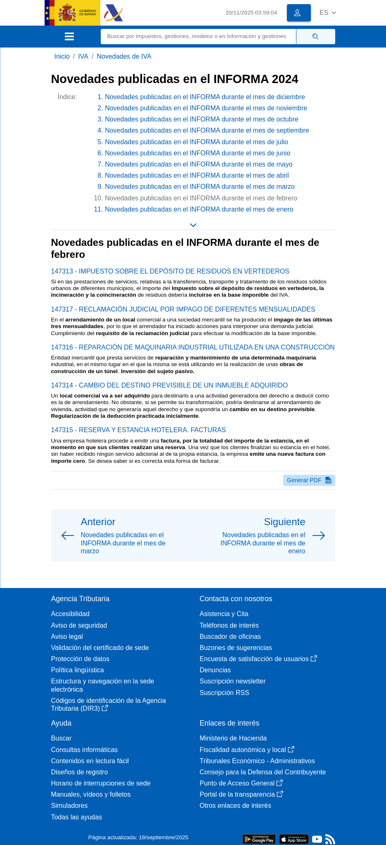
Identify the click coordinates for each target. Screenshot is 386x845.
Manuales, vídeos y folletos (91, 794)
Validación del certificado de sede (100, 647)
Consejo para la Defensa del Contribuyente (263, 772)
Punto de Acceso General (241, 783)
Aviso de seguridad (79, 625)
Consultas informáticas (84, 749)
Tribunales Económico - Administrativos (257, 760)
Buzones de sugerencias (236, 647)
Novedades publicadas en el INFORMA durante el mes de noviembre (206, 108)
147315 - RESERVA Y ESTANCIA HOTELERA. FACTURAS (138, 429)
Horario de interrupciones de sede (101, 783)
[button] (328, 12)
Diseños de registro (79, 772)
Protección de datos (80, 658)
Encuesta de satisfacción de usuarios (258, 658)
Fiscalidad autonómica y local (247, 749)
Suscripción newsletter (233, 681)
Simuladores (69, 805)
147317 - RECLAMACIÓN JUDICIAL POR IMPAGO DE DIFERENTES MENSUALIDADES (183, 309)
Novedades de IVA (124, 56)
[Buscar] (198, 36)
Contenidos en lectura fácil (90, 760)
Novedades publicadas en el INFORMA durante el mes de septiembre (207, 130)
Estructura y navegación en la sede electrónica (102, 685)
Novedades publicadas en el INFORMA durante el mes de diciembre (205, 96)
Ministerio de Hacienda (233, 738)
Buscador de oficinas (230, 636)
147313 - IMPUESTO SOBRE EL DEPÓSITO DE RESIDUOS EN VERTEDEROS (170, 271)
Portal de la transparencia (241, 794)
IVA (83, 56)
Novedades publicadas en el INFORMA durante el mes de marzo (200, 186)
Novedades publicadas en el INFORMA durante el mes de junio (197, 153)
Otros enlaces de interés (235, 805)
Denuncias (215, 670)
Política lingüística (77, 670)
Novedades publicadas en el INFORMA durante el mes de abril (197, 175)
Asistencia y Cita (224, 613)
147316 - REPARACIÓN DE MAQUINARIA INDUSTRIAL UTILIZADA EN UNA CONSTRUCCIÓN (193, 347)
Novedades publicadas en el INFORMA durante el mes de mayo (198, 164)
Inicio (62, 56)
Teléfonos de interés (229, 625)
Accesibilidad (70, 613)
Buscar (61, 738)
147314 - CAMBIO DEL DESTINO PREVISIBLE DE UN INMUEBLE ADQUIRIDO (169, 385)
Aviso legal (67, 636)
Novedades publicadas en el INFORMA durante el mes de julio (196, 141)
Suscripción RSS (224, 692)
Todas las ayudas (76, 817)
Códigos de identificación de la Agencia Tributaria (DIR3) (108, 704)
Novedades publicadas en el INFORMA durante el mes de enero (199, 209)
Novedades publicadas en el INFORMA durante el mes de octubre (201, 119)
